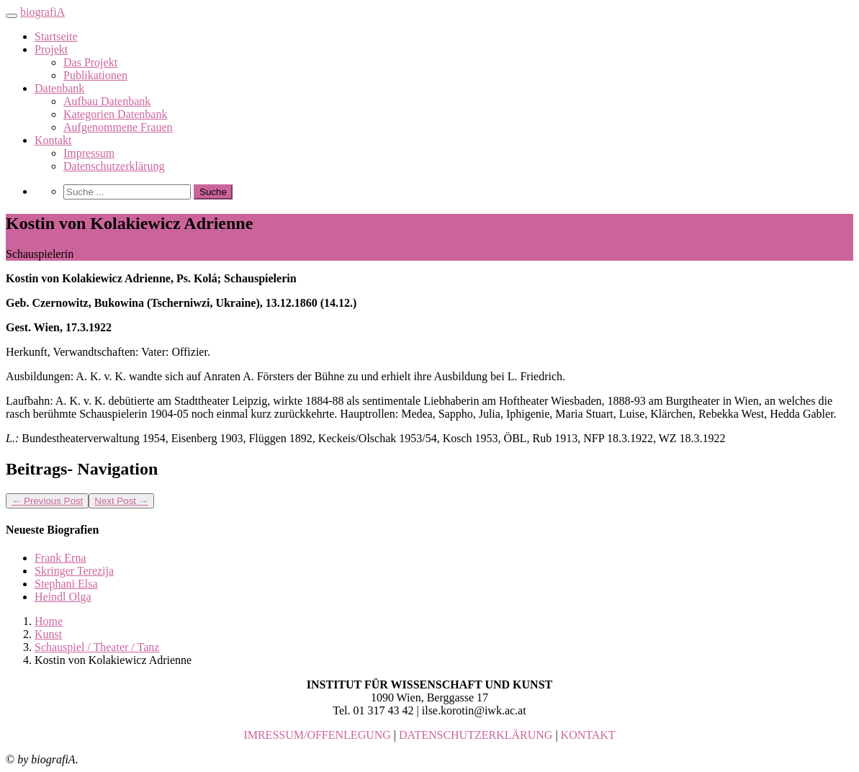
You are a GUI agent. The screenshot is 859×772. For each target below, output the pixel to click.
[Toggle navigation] (11, 16)
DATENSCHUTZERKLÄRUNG (475, 735)
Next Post (121, 500)
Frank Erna (60, 558)
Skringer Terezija (74, 571)
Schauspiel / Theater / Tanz (97, 647)
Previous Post (47, 500)
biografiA (42, 12)
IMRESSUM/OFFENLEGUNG (316, 735)
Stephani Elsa (66, 584)
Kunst (48, 634)
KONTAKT (588, 735)
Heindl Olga (63, 597)
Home (49, 621)
